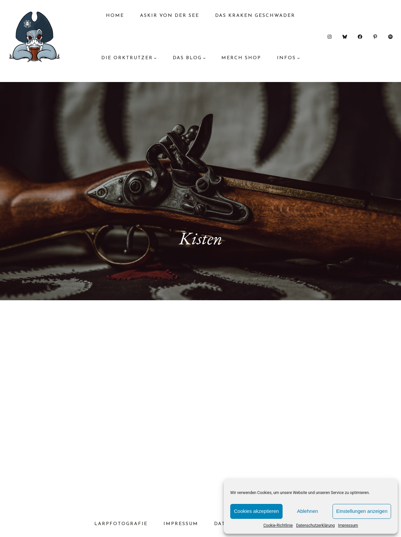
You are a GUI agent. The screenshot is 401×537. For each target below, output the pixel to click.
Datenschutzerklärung (315, 525)
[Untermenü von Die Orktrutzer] (155, 58)
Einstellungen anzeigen (361, 511)
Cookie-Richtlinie (278, 525)
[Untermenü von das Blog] (204, 58)
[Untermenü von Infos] (298, 58)
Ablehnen (307, 511)
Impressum (348, 525)
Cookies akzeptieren (256, 511)
